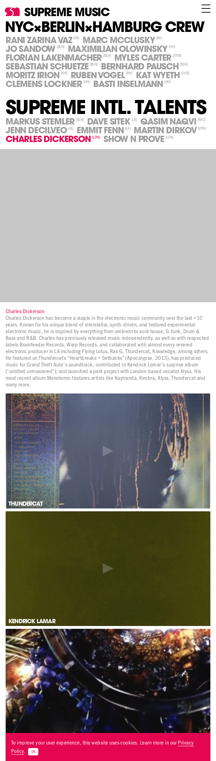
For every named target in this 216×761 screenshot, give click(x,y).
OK (33, 751)
